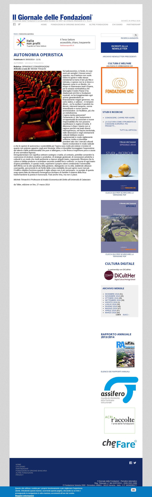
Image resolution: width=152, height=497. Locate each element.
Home (44, 24)
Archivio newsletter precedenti (119, 57)
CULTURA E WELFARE (119, 63)
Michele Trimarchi (34, 63)
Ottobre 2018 (111, 298)
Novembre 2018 (112, 296)
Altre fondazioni (98, 24)
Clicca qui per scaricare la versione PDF (119, 193)
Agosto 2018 (111, 302)
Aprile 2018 (110, 311)
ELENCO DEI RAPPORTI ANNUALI (115, 372)
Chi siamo (20, 467)
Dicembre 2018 (112, 294)
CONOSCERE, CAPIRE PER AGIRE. (120, 118)
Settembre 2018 (113, 300)
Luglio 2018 (110, 304)
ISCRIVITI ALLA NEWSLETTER (119, 47)
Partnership (133, 24)
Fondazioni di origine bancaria (68, 24)
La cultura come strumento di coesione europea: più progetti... (120, 124)
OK (133, 490)
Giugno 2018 (111, 306)
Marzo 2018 (110, 313)
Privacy (20, 475)
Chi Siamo (117, 24)
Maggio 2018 (111, 308)
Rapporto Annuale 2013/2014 (116, 335)
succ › (126, 315)
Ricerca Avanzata (129, 38)
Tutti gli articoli (128, 130)
